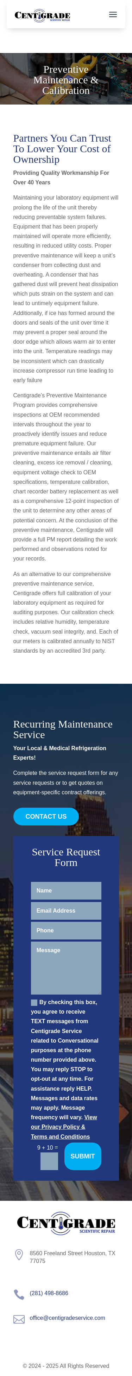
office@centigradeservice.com (67, 1318)
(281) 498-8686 (49, 1293)
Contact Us (46, 816)
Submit (83, 1156)
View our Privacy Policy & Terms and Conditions (64, 1126)
